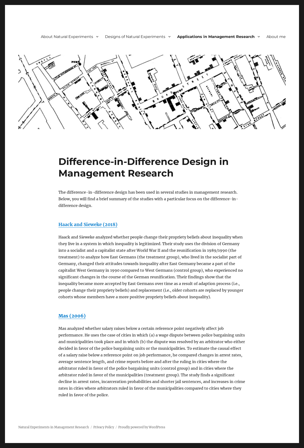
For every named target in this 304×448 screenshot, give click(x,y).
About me (276, 36)
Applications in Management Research (216, 36)
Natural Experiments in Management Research (53, 427)
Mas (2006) (72, 316)
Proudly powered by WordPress (141, 427)
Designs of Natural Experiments (135, 36)
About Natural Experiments (67, 36)
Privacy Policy (103, 427)
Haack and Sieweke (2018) (87, 224)
